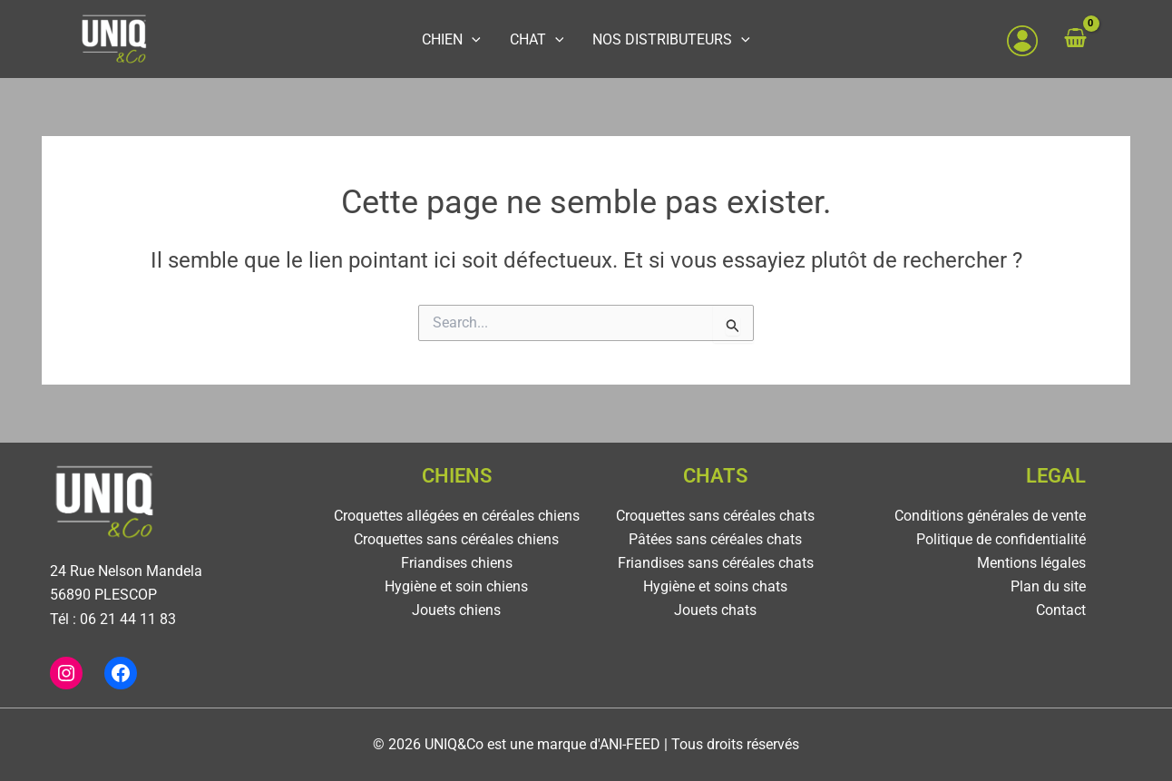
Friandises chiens (457, 563)
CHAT (537, 39)
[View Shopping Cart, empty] (1093, 39)
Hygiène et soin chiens (456, 587)
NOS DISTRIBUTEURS (660, 39)
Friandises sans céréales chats (716, 563)
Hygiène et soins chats (715, 587)
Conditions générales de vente (990, 515)
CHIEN (462, 39)
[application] (483, 39)
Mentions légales (1031, 563)
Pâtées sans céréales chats (715, 539)
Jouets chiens (456, 611)
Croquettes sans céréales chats (715, 515)
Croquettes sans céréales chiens (456, 539)
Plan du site (1048, 587)
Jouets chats (715, 611)
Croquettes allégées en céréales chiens (457, 515)
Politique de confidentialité (1001, 539)
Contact (1061, 611)
